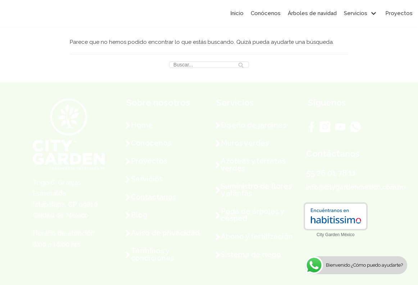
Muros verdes (245, 143)
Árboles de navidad (312, 13)
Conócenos (266, 13)
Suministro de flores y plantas (256, 190)
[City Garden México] (27, 13)
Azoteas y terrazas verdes (253, 165)
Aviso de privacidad (165, 233)
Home (142, 125)
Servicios (147, 179)
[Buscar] (209, 64)
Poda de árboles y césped (252, 215)
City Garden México (335, 234)
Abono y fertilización (257, 236)
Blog (139, 215)
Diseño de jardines (253, 125)
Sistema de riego (251, 254)
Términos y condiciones (152, 254)
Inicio (237, 13)
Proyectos (399, 13)
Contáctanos (153, 197)
